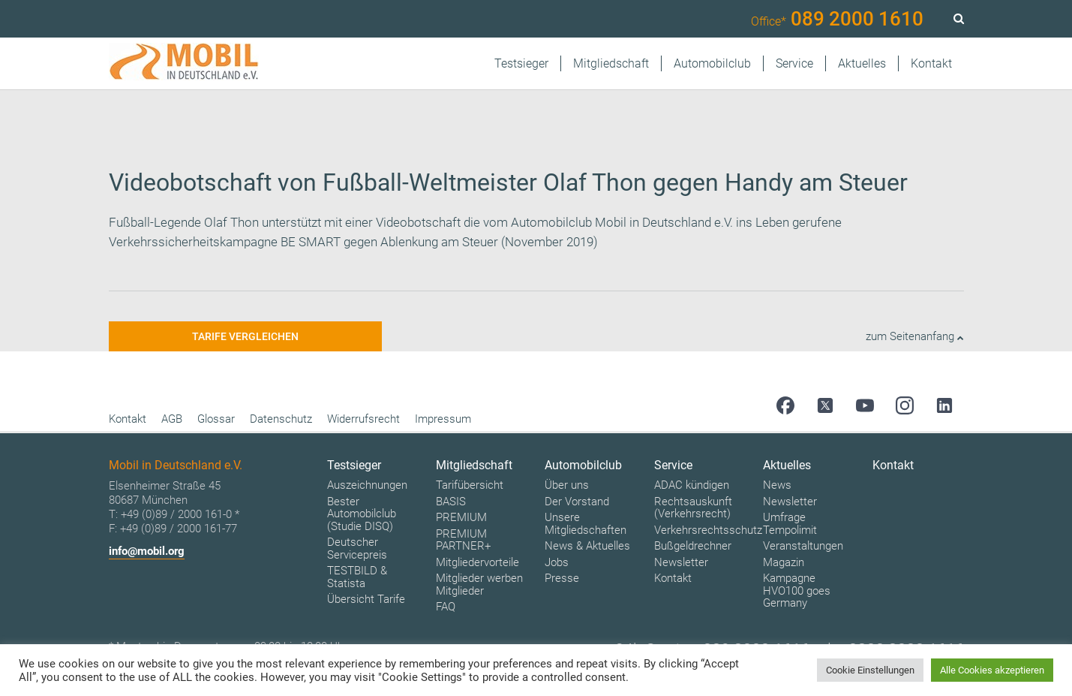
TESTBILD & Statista (357, 577)
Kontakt (931, 63)
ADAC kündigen (691, 485)
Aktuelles (862, 63)
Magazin (783, 562)
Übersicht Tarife (366, 599)
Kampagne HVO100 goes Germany (796, 590)
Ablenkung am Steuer (439, 241)
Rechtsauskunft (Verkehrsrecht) (693, 508)
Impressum (443, 419)
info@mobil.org (147, 551)
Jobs (557, 562)
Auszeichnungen (367, 485)
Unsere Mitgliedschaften (585, 524)
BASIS (451, 501)
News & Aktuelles (587, 546)
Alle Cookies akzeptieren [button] (992, 670)
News (777, 485)
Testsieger (521, 63)
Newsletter (681, 562)
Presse (562, 578)
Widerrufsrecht (363, 419)
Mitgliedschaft (611, 63)
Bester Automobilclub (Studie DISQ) (361, 514)
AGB (171, 419)
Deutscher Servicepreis (357, 548)
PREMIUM (461, 517)
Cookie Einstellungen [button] (870, 670)
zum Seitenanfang (915, 336)
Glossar (216, 419)
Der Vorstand (577, 501)
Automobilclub (712, 63)
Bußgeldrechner (692, 546)
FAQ (445, 606)
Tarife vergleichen (245, 336)
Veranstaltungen (803, 546)
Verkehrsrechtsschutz (708, 530)
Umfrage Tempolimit (790, 524)
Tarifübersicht (469, 485)
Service (794, 63)
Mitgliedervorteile (477, 562)
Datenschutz (281, 419)
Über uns (567, 485)
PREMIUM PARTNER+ (463, 540)
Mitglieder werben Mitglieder (479, 584)
